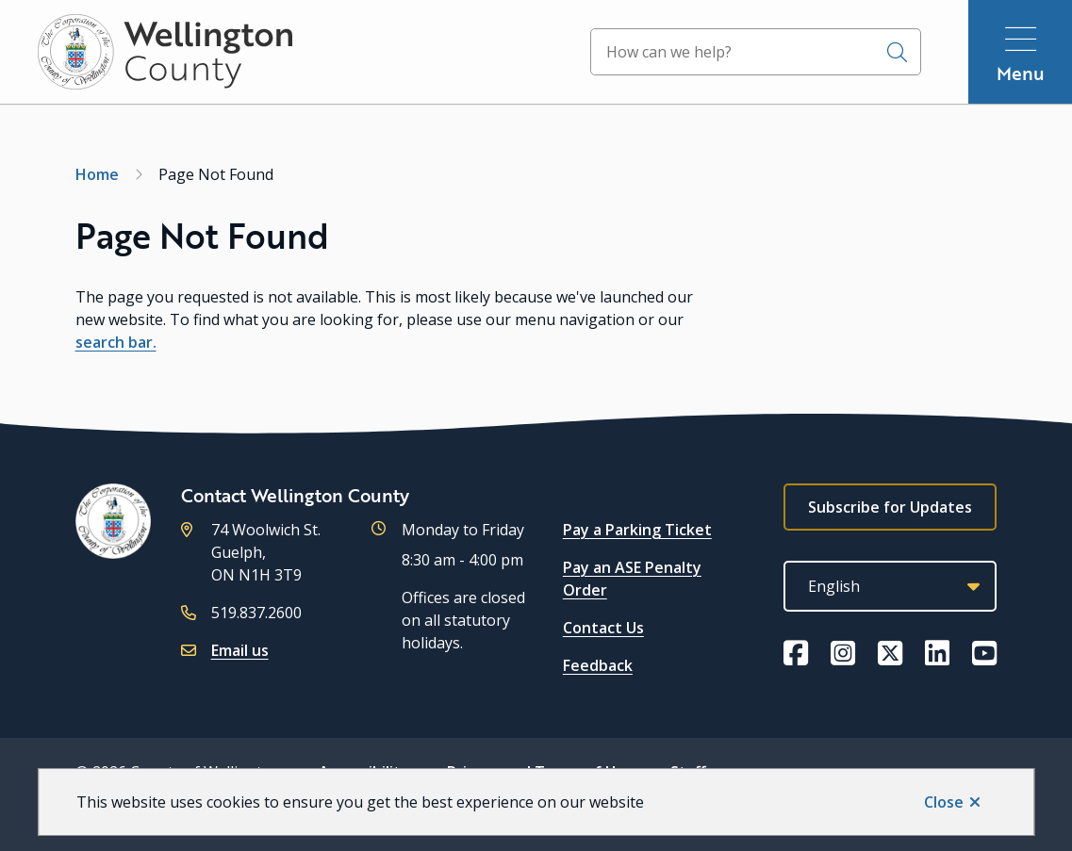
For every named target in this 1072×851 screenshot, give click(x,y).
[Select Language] (890, 586)
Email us (240, 650)
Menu (1021, 73)
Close (944, 802)
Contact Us (603, 627)
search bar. (116, 342)
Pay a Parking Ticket (637, 529)
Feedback (598, 665)
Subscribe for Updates (890, 507)
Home (97, 174)
